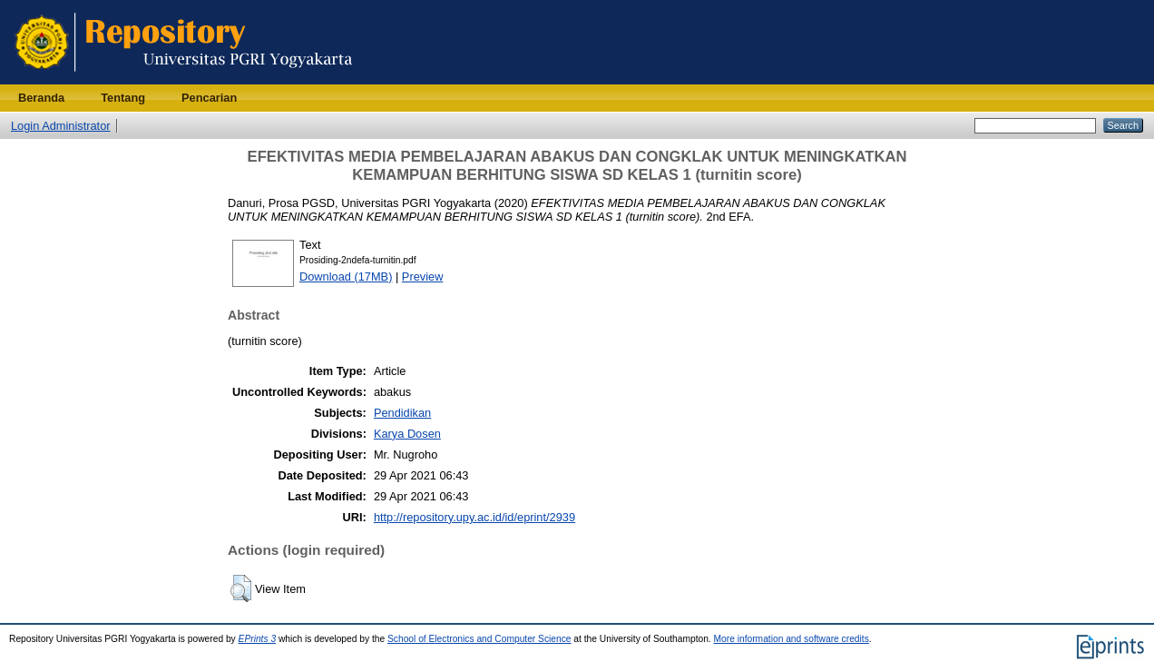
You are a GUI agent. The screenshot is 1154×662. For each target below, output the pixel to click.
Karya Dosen (407, 433)
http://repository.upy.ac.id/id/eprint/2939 (474, 517)
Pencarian (209, 97)
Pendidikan (402, 413)
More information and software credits (791, 639)
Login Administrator (61, 126)
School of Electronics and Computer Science (479, 639)
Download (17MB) (345, 276)
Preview (423, 276)
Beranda (41, 97)
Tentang (123, 97)
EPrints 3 (258, 639)
